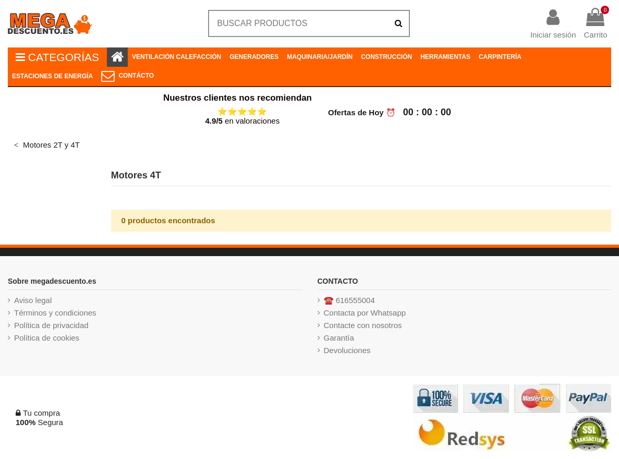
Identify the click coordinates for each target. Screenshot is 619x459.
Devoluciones (347, 350)
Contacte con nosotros (363, 325)
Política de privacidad (51, 325)
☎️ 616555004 (349, 300)
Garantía (339, 337)
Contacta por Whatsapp (365, 312)
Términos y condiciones (55, 312)
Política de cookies (46, 337)
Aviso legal (33, 300)
